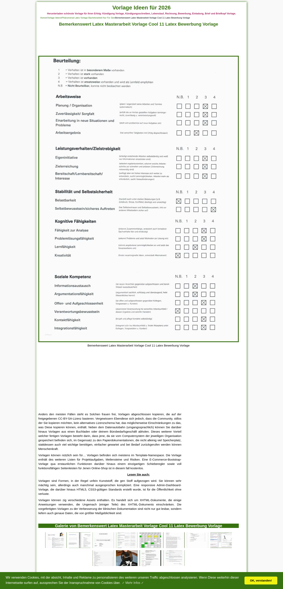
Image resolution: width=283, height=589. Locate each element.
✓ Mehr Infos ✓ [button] (133, 582)
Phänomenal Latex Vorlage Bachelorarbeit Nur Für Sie (88, 18)
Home (43, 18)
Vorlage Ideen (54, 18)
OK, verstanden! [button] (261, 580)
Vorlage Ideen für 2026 (141, 8)
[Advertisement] (138, 42)
